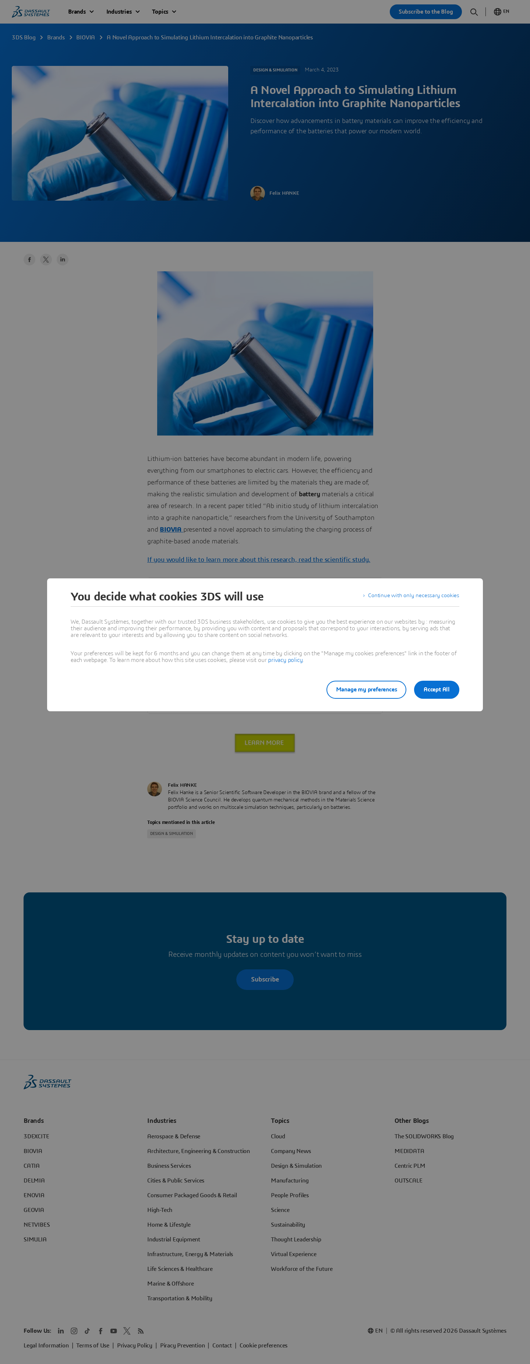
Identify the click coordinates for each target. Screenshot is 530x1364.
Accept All (437, 689)
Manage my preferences (362, 689)
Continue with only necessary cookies (412, 597)
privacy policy (285, 660)
